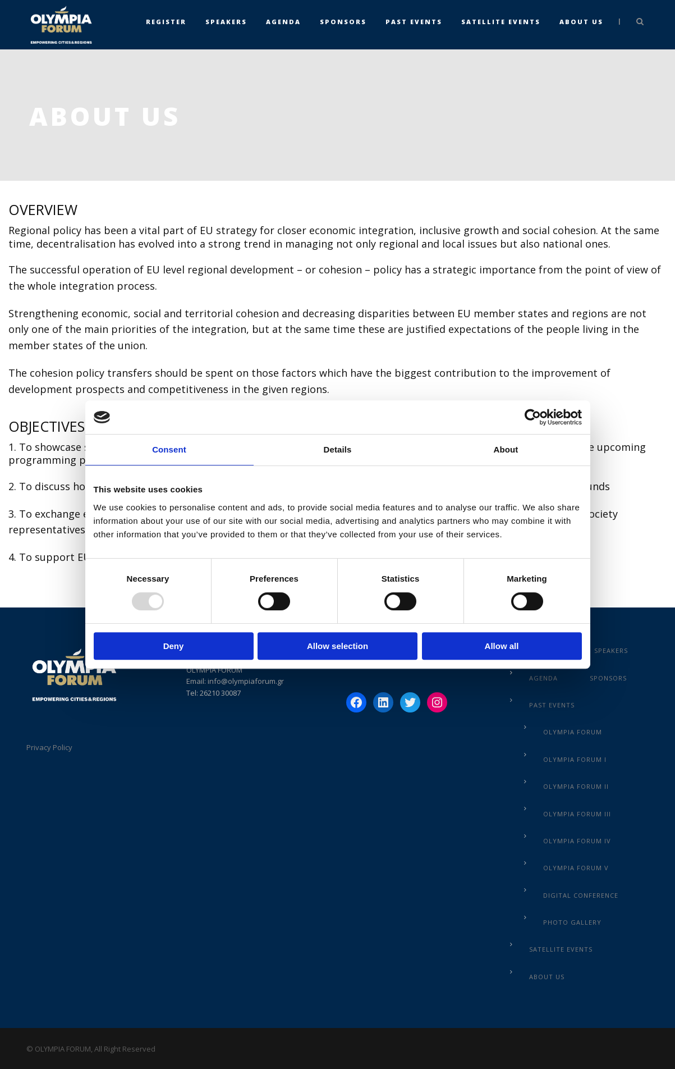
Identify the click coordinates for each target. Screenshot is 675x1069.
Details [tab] (338, 449)
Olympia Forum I (575, 759)
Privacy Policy (49, 747)
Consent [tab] (169, 449)
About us (581, 21)
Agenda (283, 21)
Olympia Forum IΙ (576, 786)
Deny (173, 646)
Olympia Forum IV (577, 841)
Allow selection (337, 646)
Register (166, 21)
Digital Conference (580, 895)
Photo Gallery (572, 922)
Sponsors (343, 21)
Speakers (226, 21)
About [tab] (506, 449)
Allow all (502, 646)
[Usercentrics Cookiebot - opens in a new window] (533, 417)
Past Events (413, 21)
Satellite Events (500, 21)
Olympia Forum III (577, 814)
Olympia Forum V (576, 868)
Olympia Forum (572, 732)
